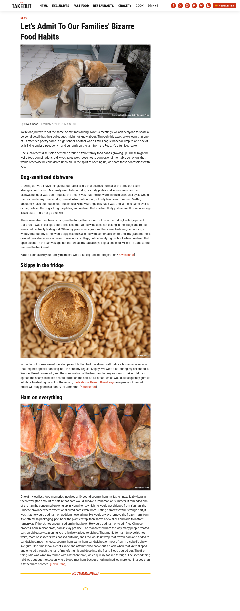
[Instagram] (187, 5)
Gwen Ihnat (31, 124)
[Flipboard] (194, 5)
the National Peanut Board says (94, 382)
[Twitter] (180, 5)
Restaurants (103, 6)
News (44, 6)
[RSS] (208, 5)
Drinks (153, 6)
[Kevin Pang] (58, 564)
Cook (140, 6)
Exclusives (60, 6)
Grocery (125, 6)
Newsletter (224, 5)
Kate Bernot (88, 387)
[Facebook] (173, 5)
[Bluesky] (201, 5)
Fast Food (81, 6)
